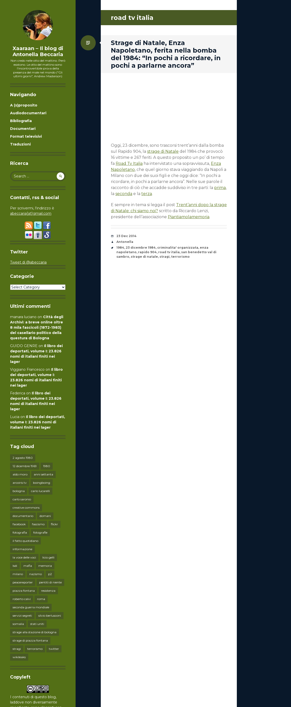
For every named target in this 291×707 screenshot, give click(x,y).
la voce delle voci (24, 557)
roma (41, 599)
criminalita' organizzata (177, 247)
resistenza (48, 590)
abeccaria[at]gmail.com (30, 213)
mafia (27, 566)
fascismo (38, 524)
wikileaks (19, 657)
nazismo (35, 574)
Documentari (23, 128)
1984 (120, 247)
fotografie (40, 532)
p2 (50, 574)
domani (45, 516)
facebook (19, 524)
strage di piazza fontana (30, 640)
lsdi (15, 566)
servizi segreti (22, 615)
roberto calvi (22, 599)
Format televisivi (26, 136)
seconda (123, 193)
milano (18, 574)
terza (146, 193)
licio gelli (48, 557)
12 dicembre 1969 (25, 466)
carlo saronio (22, 499)
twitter (54, 649)
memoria (45, 566)
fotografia (20, 532)
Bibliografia (21, 121)
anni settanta (43, 474)
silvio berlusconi (49, 615)
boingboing (41, 483)
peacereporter (23, 582)
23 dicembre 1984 (141, 247)
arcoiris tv (20, 483)
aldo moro (20, 474)
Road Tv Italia (129, 163)
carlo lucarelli (40, 491)
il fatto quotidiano (25, 541)
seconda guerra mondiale (31, 607)
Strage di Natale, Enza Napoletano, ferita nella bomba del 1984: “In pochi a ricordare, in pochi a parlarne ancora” (166, 54)
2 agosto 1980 (23, 458)
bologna (19, 491)
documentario (23, 516)
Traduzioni (20, 144)
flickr (54, 524)
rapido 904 (147, 252)
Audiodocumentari (28, 113)
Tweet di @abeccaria (28, 262)
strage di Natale (163, 151)
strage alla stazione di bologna (34, 632)
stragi (17, 649)
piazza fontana (24, 590)
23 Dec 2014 (126, 236)
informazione (22, 549)
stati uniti (37, 624)
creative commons (26, 507)
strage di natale (144, 256)
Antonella (124, 242)
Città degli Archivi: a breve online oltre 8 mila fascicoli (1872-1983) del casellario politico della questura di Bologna (36, 327)
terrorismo (35, 649)
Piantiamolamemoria (188, 216)
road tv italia (169, 252)
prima (220, 187)
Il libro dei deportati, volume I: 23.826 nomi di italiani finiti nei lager (37, 422)
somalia (18, 624)
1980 (46, 466)
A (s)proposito (23, 105)
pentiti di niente (50, 582)
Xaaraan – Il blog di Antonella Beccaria (38, 51)
